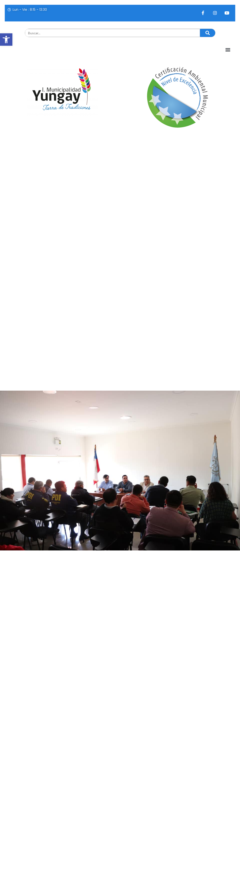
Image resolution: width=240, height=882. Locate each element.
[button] (6, 39)
